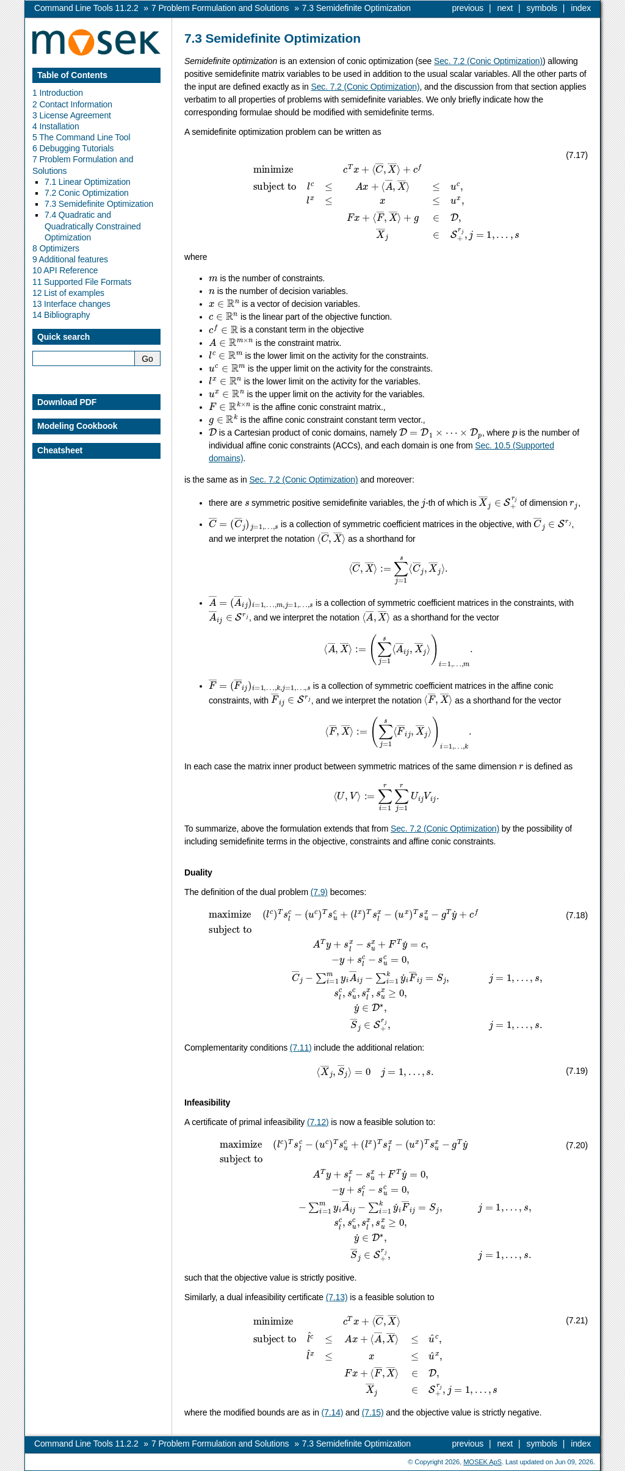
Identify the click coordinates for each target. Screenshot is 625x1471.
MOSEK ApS (482, 1462)
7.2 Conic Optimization (87, 193)
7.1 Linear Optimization (88, 182)
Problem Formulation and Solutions (220, 8)
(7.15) (373, 1412)
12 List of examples (68, 293)
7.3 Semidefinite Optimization (99, 204)
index (581, 8)
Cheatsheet (59, 450)
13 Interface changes (71, 304)
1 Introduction (57, 93)
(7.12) (318, 1122)
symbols (542, 8)
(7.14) (333, 1412)
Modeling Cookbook (77, 426)
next (505, 8)
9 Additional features (70, 259)
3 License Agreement (71, 115)
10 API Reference (65, 270)
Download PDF (66, 402)
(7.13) (337, 1297)
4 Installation (55, 126)
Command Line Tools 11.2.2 (86, 8)
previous (467, 8)
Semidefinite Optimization (356, 8)
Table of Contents (72, 75)
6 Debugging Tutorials (73, 148)
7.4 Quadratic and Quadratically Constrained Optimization (93, 226)
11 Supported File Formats (81, 282)
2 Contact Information (72, 104)
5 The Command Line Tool (81, 137)
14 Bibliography (61, 315)
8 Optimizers (55, 248)
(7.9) (319, 892)
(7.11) (301, 1047)
